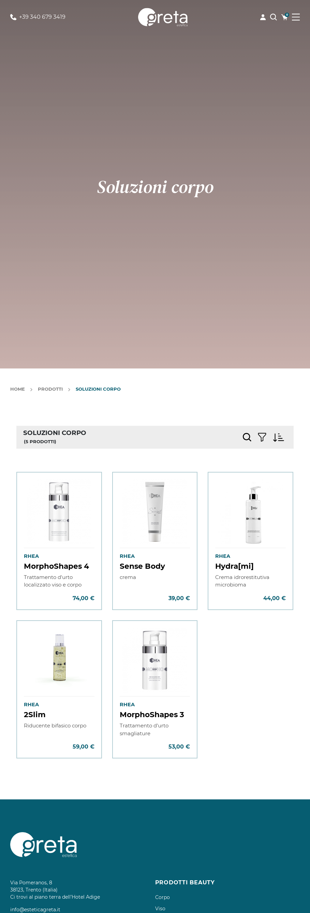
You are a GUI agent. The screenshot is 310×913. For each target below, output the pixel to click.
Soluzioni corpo (98, 389)
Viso (160, 908)
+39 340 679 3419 (37, 17)
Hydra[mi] (234, 566)
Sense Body (142, 566)
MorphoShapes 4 (56, 566)
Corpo (162, 897)
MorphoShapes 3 (152, 714)
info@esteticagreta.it (35, 910)
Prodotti (50, 389)
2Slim (35, 714)
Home (17, 389)
